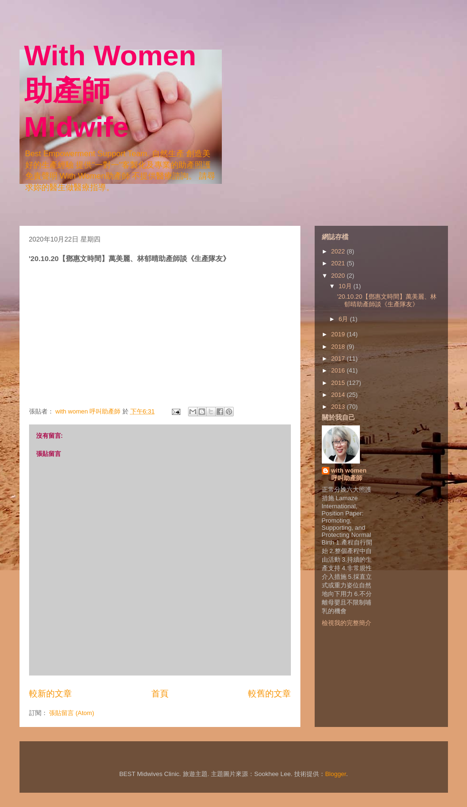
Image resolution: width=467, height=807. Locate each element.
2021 (339, 263)
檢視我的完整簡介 (346, 622)
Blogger (335, 773)
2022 (339, 251)
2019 (339, 334)
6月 (344, 319)
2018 (339, 346)
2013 (339, 406)
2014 (339, 394)
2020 (339, 275)
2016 (339, 370)
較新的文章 (50, 693)
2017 (339, 358)
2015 (339, 382)
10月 (345, 286)
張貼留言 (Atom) (71, 712)
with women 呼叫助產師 (349, 474)
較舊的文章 (269, 693)
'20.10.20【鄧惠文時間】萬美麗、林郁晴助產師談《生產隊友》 (387, 300)
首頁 (160, 693)
